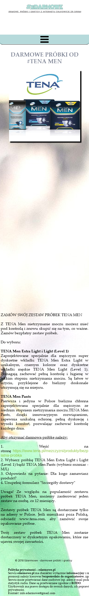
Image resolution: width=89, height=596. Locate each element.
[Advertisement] (49, 251)
